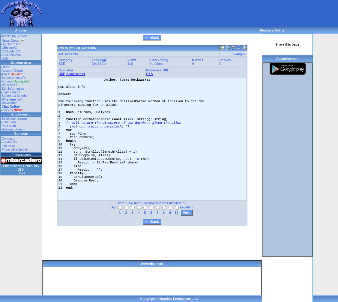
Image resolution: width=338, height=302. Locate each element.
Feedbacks (9, 142)
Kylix (5, 58)
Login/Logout (11, 92)
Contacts (8, 138)
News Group (13, 40)
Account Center (13, 70)
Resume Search (13, 129)
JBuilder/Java (11, 55)
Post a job (9, 125)
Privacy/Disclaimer (15, 149)
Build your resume (15, 118)
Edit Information (13, 88)
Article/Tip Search (14, 36)
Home (6, 67)
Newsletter (9, 103)
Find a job (9, 122)
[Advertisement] (151, 13)
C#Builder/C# (11, 51)
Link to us (9, 146)
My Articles (9, 85)
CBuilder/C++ (11, 47)
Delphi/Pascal (11, 44)
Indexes (7, 110)
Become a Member (15, 95)
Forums (16, 81)
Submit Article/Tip (14, 77)
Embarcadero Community (21, 166)
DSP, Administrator (72, 74)
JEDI (21, 169)
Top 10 (6, 74)
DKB (149, 74)
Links (21, 173)
